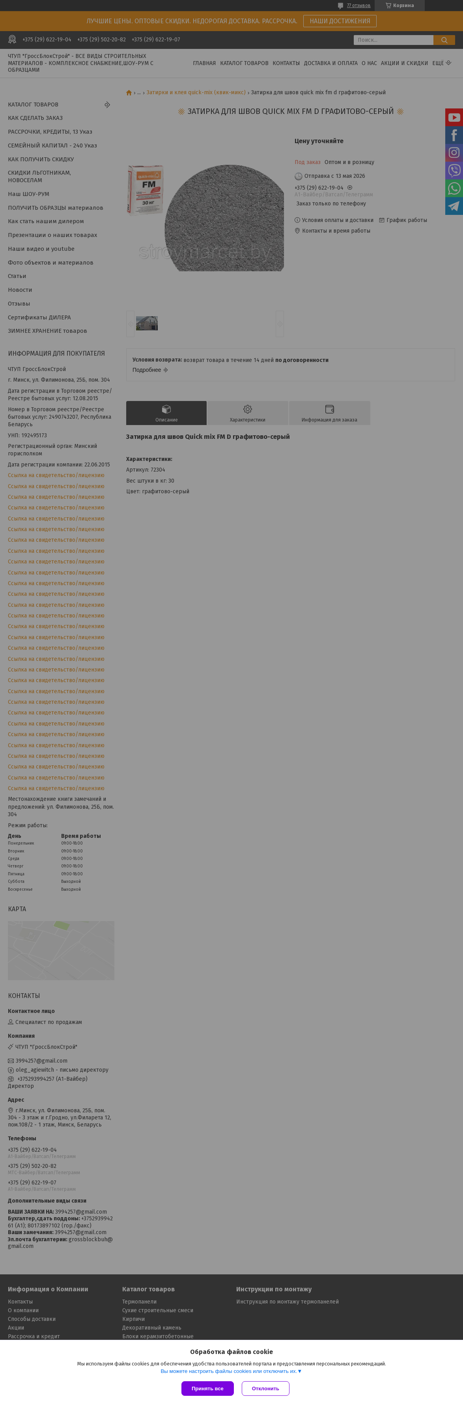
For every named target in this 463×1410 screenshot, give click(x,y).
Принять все (208, 1388)
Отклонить (265, 1388)
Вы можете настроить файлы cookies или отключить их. (229, 1371)
